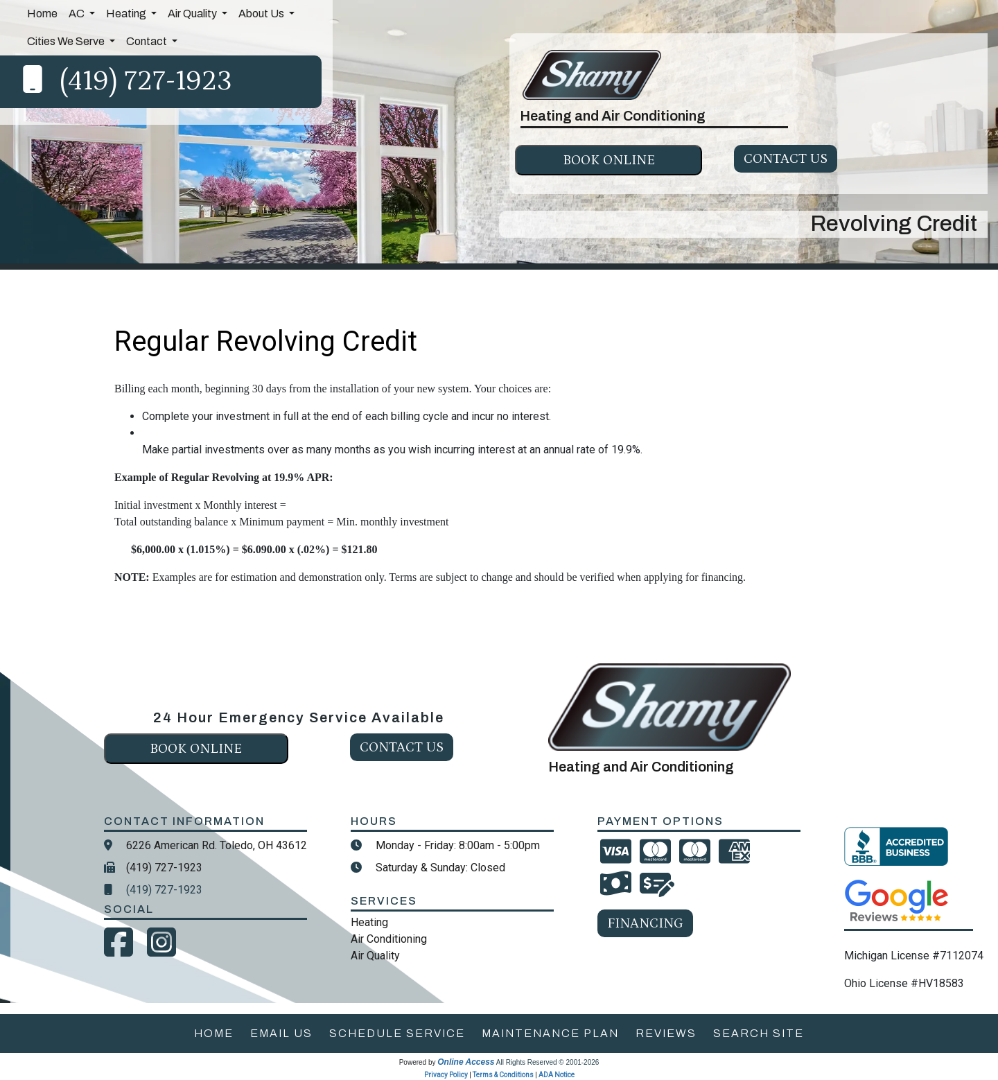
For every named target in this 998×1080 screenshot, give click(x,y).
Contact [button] (147, 41)
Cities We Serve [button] (67, 41)
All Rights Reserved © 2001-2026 (547, 1062)
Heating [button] (127, 13)
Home (42, 13)
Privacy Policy (446, 1075)
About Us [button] (262, 13)
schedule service (397, 1033)
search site (758, 1033)
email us (281, 1033)
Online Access (465, 1062)
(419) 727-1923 (146, 81)
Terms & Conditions (503, 1075)
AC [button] (78, 13)
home (214, 1033)
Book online (609, 160)
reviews (666, 1033)
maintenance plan (550, 1033)
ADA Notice (557, 1075)
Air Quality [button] (193, 13)
